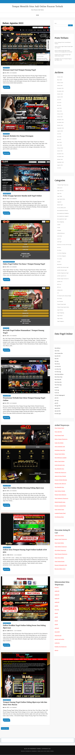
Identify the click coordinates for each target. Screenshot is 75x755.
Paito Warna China (58, 377)
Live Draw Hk (58, 366)
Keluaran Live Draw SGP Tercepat (64, 244)
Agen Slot (59, 193)
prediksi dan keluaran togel (62, 267)
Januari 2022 (59, 150)
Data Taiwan (57, 364)
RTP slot (59, 287)
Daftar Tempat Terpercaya (61, 439)
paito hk (56, 403)
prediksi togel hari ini (61, 275)
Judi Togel (6, 328)
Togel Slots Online (59, 557)
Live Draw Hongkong (61, 253)
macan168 (57, 631)
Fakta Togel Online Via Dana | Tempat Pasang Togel (24, 264)
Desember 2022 (60, 119)
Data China (57, 350)
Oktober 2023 (60, 94)
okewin (56, 650)
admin (5, 72)
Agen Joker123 (6, 395)
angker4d (57, 591)
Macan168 (59, 264)
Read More (6, 87)
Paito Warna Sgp (58, 384)
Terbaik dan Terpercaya (60, 472)
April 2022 (59, 142)
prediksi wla (59, 281)
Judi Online (59, 236)
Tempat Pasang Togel (8, 261)
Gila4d (58, 227)
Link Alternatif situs (60, 465)
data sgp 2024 (57, 405)
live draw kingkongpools (60, 395)
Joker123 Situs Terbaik (60, 476)
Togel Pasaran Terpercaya (61, 554)
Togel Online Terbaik (60, 491)
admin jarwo (59, 187)
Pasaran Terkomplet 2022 (61, 565)
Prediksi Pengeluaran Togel (62, 273)
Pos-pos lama (5, 728)
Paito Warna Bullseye (59, 374)
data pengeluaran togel (62, 219)
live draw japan (58, 413)
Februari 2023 (60, 113)
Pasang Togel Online (60, 454)
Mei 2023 (59, 105)
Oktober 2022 (60, 125)
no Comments (13, 72)
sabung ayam (60, 290)
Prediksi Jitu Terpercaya (61, 646)
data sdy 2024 (57, 411)
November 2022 (60, 122)
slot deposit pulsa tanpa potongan (64, 295)
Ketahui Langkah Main (60, 505)
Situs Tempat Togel (59, 428)
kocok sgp (57, 390)
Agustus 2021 (60, 165)
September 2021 (60, 162)
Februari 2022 (60, 148)
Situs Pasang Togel (59, 435)
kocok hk (56, 387)
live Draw (59, 250)
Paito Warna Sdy (58, 382)
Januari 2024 (59, 85)
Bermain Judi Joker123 (60, 483)
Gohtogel (59, 230)
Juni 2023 (59, 102)
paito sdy (56, 398)
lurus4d (58, 261)
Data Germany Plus (59, 353)
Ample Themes (50, 751)
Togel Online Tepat (59, 509)
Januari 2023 (59, 116)
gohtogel (57, 628)
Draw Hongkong (60, 221)
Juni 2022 (59, 136)
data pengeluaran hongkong (62, 213)
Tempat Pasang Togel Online (63, 307)
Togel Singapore (60, 321)
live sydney (59, 258)
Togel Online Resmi (59, 561)
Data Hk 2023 (57, 356)
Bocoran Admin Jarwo (60, 568)
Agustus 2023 (60, 96)
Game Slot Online (59, 443)
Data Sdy (56, 358)
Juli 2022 (59, 133)
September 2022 (60, 128)
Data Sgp (56, 361)
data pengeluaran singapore (62, 216)
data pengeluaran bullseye (62, 210)
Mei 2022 (59, 139)
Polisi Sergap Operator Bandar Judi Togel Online (22, 196)
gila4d (56, 613)
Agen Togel (6, 67)
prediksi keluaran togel (62, 270)
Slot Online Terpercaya (60, 550)
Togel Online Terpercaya (61, 546)
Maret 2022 (59, 145)
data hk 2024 (57, 408)
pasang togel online (59, 639)
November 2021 (60, 156)
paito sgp (56, 400)
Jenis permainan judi (60, 446)
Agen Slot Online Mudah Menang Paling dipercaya (23, 488)
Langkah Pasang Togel (60, 513)
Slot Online (59, 298)
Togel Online (60, 315)
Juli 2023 (59, 99)
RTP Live (59, 284)
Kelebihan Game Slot (60, 450)
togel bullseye (60, 310)
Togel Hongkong (60, 312)
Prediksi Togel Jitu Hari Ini (63, 278)
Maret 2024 (59, 79)
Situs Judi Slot (58, 431)
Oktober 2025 (60, 77)
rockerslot (57, 643)
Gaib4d (58, 224)
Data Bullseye (57, 348)
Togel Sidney (60, 318)
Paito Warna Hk (58, 379)
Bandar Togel (6, 193)
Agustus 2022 (60, 131)
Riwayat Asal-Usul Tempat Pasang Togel (19, 70)
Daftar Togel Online (59, 461)
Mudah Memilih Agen (60, 502)
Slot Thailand (60, 301)
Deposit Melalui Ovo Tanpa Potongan (18, 136)
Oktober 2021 (60, 159)
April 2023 (59, 108)
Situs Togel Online (59, 543)
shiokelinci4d (58, 635)
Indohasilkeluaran (61, 233)
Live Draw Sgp (58, 371)
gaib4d (56, 606)
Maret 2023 (59, 111)
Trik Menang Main (59, 517)
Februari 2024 (60, 82)
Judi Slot (59, 238)
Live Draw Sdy (58, 369)
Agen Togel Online (61, 199)
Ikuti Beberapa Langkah (60, 457)
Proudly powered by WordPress (29, 751)
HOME (37, 15)
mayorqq (57, 609)
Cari (56, 23)
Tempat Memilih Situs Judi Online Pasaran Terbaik (37, 6)
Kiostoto (59, 247)
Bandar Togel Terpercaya (61, 539)
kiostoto (57, 587)
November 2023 (60, 91)
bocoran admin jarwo (61, 207)
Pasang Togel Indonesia (60, 494)
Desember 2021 (60, 153)
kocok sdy (57, 392)
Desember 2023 (60, 88)
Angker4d (59, 202)
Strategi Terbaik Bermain (61, 480)
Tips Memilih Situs (59, 468)
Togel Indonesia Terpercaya (61, 498)
